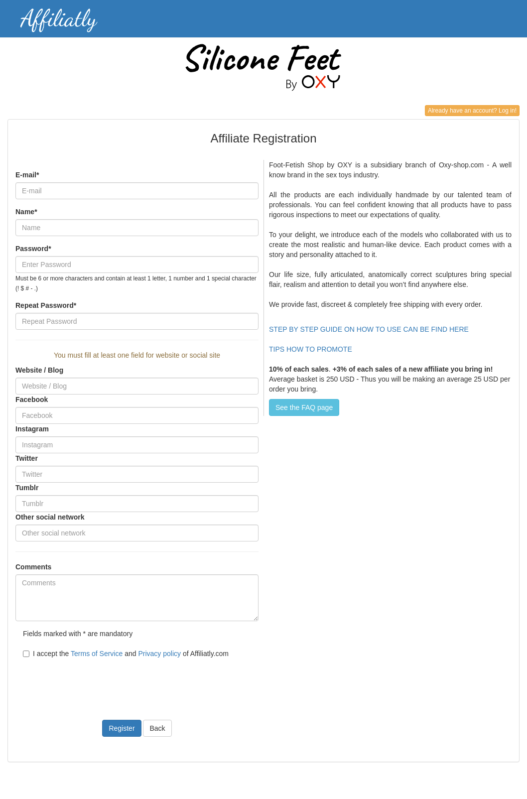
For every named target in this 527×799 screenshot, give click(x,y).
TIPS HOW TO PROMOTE (310, 349)
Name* (26, 212)
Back (157, 728)
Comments (33, 567)
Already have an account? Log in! (472, 110)
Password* (33, 249)
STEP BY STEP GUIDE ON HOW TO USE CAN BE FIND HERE (370, 329)
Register (121, 728)
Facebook (31, 399)
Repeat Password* (45, 305)
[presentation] (91, 683)
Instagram (32, 429)
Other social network (49, 517)
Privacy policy (159, 654)
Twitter (26, 458)
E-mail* (27, 175)
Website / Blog (39, 370)
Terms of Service (97, 654)
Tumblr (26, 488)
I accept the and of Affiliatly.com (126, 654)
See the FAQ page (304, 407)
